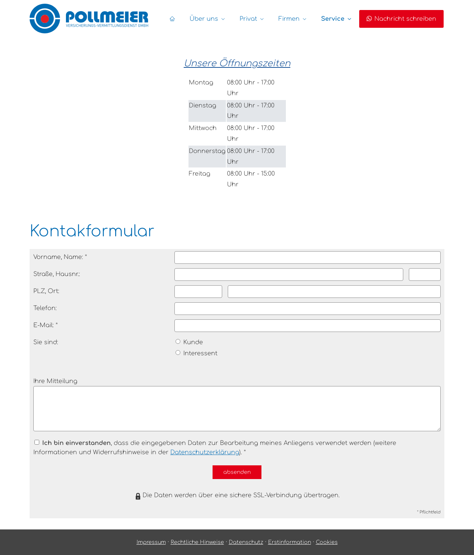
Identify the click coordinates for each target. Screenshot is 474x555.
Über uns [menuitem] (204, 19)
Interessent (196, 353)
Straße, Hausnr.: (56, 274)
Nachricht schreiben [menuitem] (401, 19)
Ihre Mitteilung (55, 381)
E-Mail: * (45, 325)
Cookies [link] (327, 542)
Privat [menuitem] (248, 19)
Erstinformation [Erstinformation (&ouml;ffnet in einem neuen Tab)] (289, 542)
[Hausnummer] (425, 274)
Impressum (151, 542)
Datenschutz (246, 542)
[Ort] (334, 291)
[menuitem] (172, 19)
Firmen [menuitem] (289, 19)
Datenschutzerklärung (204, 452)
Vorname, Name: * (60, 257)
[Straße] (289, 274)
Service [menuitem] (332, 19)
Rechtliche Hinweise (197, 542)
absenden (237, 472)
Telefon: (45, 308)
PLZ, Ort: (46, 291)
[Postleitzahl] (198, 291)
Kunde (189, 342)
